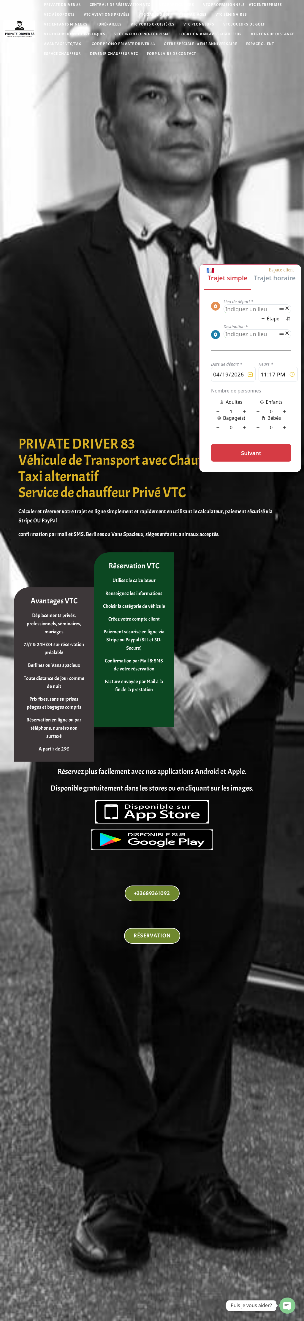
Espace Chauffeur (62, 54)
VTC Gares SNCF (154, 15)
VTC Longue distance (272, 34)
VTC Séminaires (231, 15)
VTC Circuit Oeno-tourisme (142, 34)
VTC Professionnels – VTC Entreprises (242, 5)
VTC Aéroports (59, 15)
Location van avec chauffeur (210, 34)
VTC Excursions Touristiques (74, 34)
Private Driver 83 (62, 5)
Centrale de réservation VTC (120, 5)
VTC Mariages (193, 15)
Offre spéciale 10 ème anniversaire (200, 44)
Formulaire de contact (171, 54)
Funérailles (109, 24)
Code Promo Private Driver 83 (123, 44)
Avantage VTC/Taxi (63, 44)
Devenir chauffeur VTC (114, 54)
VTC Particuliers (176, 5)
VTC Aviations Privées (107, 15)
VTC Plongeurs (198, 24)
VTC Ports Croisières (153, 24)
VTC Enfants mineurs (66, 24)
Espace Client (260, 44)
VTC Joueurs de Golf (244, 24)
